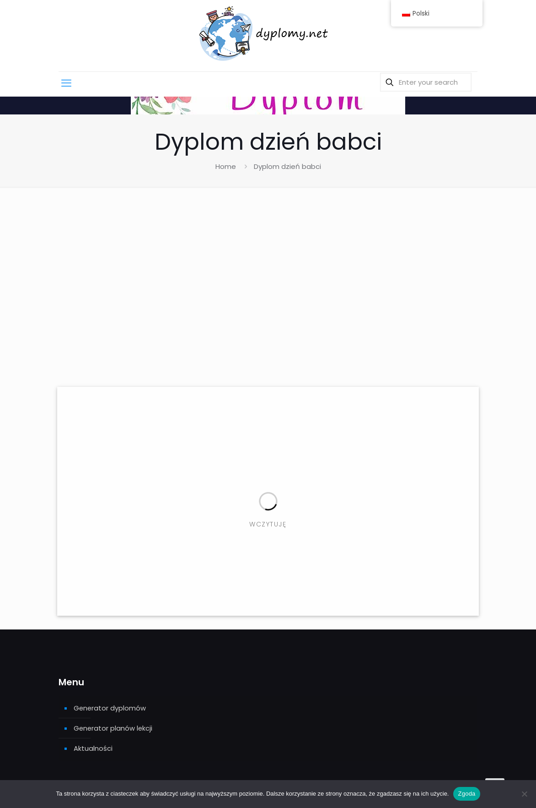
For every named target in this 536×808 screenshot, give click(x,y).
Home (225, 166)
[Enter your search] (426, 84)
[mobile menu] (66, 85)
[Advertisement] (267, 290)
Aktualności (93, 749)
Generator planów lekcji (114, 728)
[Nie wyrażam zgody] (524, 793)
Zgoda (466, 793)
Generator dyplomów (110, 708)
